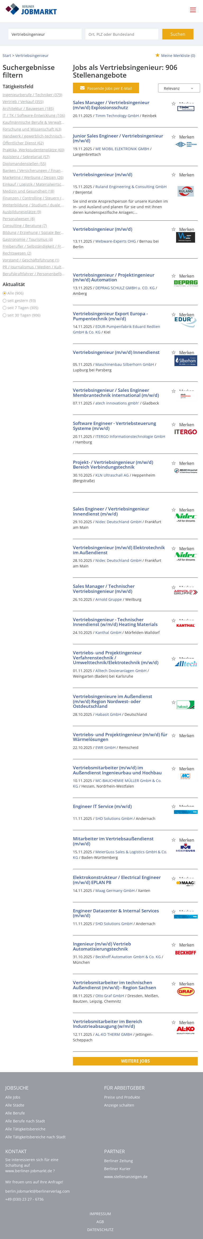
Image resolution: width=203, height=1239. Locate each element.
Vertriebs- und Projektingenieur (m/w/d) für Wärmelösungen (120, 737)
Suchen (177, 34)
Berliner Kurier (117, 1168)
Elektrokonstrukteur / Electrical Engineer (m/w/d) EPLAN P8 (117, 879)
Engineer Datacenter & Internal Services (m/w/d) (116, 913)
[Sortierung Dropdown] (192, 88)
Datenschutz (100, 1229)
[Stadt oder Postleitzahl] (121, 34)
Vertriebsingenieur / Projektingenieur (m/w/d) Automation (113, 277)
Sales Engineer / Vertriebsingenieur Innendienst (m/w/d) (111, 511)
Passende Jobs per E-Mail (106, 88)
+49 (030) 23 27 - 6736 (24, 1199)
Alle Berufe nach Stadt (25, 1120)
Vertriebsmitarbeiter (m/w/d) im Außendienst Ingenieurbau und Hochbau (117, 770)
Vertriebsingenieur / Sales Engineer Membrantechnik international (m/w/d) (116, 392)
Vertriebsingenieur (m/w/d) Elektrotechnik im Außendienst (119, 550)
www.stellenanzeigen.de (125, 1176)
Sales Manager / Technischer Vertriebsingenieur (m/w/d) (104, 588)
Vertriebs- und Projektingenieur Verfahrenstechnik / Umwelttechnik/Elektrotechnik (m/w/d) (115, 657)
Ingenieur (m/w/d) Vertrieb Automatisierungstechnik (102, 946)
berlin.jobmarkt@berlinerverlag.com (37, 1191)
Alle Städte (14, 1105)
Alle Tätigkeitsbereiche (25, 1128)
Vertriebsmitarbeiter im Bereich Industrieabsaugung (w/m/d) (107, 1023)
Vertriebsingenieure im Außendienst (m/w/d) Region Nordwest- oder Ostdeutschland (112, 701)
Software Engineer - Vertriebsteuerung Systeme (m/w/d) (114, 425)
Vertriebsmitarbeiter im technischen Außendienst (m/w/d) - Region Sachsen (114, 985)
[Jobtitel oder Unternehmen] (44, 34)
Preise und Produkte (122, 1097)
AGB (100, 1221)
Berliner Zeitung (118, 1160)
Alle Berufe (15, 1113)
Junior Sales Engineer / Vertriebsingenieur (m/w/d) (118, 138)
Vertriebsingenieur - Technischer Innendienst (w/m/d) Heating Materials (115, 622)
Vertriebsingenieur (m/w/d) (102, 174)
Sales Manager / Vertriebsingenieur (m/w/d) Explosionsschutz (111, 104)
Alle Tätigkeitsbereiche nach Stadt (35, 1136)
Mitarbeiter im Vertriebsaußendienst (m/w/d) (113, 841)
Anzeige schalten (119, 1105)
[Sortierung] (174, 88)
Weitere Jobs (135, 1061)
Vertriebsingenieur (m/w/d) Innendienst (116, 352)
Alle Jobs (12, 1097)
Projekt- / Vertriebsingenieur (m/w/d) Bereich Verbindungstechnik (113, 464)
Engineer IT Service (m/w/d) (102, 806)
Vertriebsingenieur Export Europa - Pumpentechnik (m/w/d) (110, 316)
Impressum (100, 1213)
